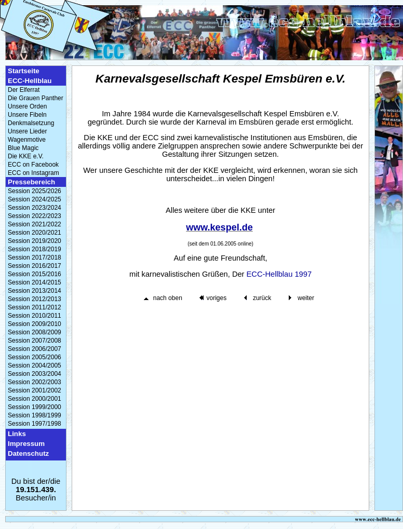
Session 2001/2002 (34, 390)
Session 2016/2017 (34, 265)
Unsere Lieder (27, 131)
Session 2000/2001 (34, 398)
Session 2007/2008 (34, 340)
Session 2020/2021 (34, 232)
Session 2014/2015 (34, 282)
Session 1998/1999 (34, 415)
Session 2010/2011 (34, 315)
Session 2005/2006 (34, 357)
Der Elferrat (23, 89)
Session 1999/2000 (34, 407)
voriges (216, 298)
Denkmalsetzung (31, 123)
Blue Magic (23, 148)
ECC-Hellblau (29, 81)
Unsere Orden (27, 106)
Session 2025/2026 (34, 191)
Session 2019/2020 (34, 241)
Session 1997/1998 (34, 423)
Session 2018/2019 (34, 249)
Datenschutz (28, 453)
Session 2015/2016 (34, 274)
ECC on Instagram (33, 173)
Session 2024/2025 (34, 199)
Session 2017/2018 (34, 257)
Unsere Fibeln (27, 114)
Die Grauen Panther (35, 98)
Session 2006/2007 (34, 348)
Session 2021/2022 (34, 224)
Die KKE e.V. (26, 156)
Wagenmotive (27, 139)
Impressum (26, 443)
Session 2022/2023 (34, 216)
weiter (306, 298)
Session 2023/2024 (34, 207)
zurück (262, 298)
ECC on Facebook (33, 164)
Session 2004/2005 (34, 365)
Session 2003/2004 (34, 373)
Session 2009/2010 (34, 324)
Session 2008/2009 (34, 332)
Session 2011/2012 (34, 307)
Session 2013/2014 (34, 290)
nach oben (167, 298)
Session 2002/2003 (34, 382)
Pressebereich (31, 182)
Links (17, 434)
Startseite (23, 71)
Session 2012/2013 (34, 299)
